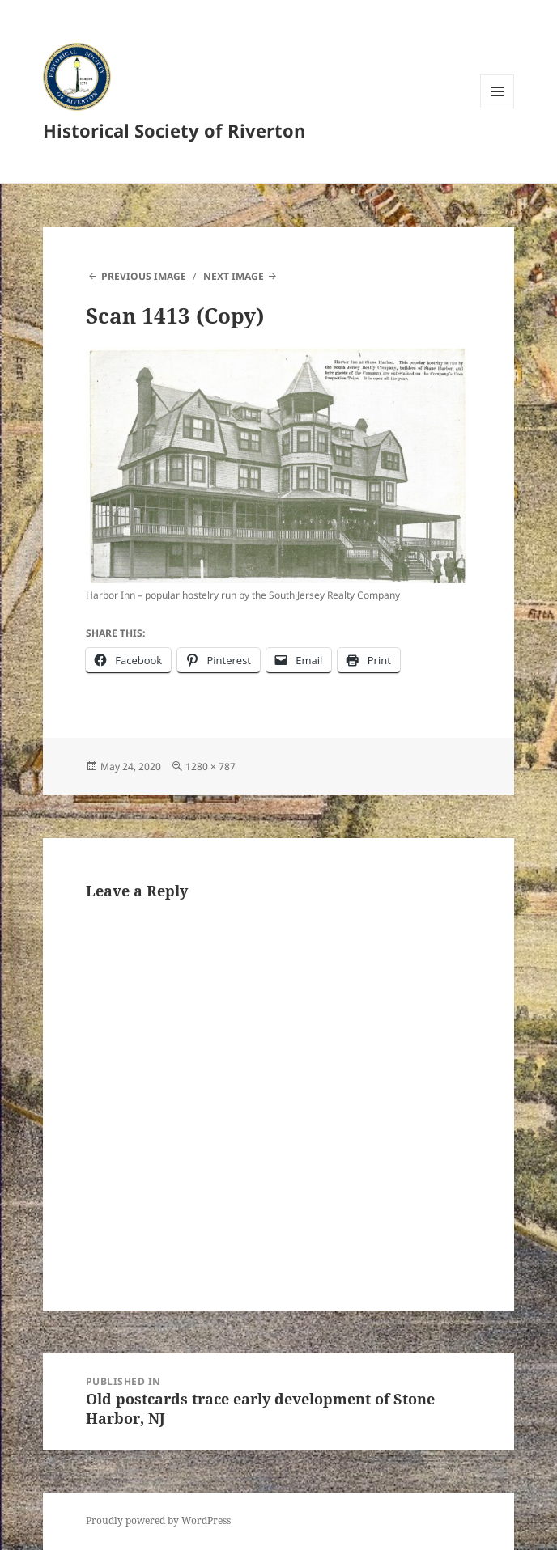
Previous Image (143, 276)
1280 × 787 (210, 766)
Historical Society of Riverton (174, 130)
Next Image (233, 276)
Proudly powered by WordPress (158, 1520)
